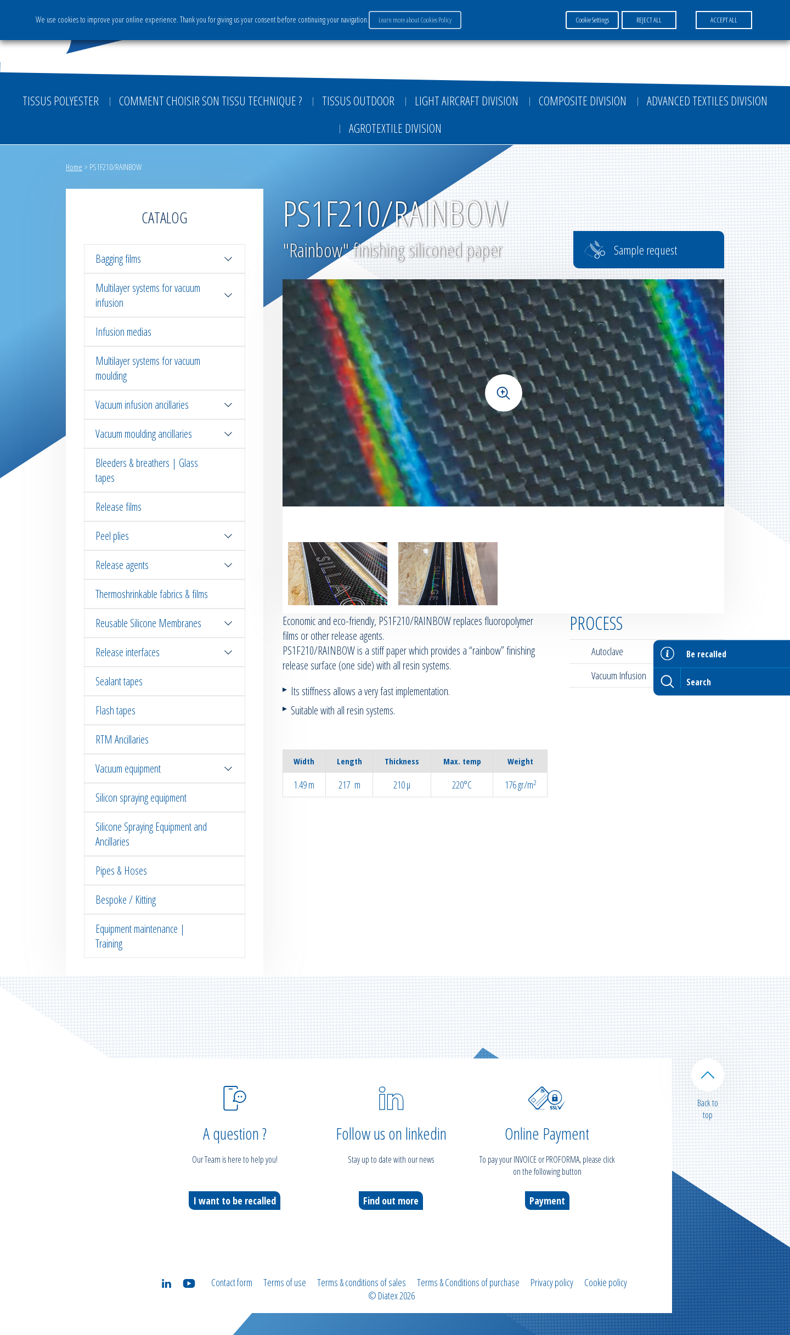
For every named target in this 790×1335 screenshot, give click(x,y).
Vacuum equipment (164, 768)
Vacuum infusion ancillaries (164, 404)
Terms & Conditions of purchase (468, 1282)
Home (74, 166)
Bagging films (164, 258)
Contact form (231, 1282)
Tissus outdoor (358, 100)
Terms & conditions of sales (361, 1282)
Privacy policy (552, 1282)
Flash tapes (115, 710)
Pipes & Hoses (121, 870)
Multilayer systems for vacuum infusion (164, 295)
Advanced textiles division (707, 100)
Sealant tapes (119, 681)
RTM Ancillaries (122, 739)
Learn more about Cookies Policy (415, 20)
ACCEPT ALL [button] (723, 20)
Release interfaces (164, 652)
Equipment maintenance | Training (140, 936)
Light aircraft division (466, 100)
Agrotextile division (395, 128)
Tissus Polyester (60, 100)
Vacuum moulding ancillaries (164, 433)
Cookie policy (605, 1282)
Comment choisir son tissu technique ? (210, 100)
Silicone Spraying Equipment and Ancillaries (151, 834)
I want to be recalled (234, 1200)
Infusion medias (123, 331)
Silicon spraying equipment (141, 797)
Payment (547, 1200)
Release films (118, 506)
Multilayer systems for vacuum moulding (147, 368)
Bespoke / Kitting (125, 899)
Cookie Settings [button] (592, 20)
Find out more (391, 1200)
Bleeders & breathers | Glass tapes (146, 470)
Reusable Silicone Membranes (164, 623)
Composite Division (583, 100)
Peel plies (164, 535)
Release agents (164, 564)
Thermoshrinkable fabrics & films (151, 594)
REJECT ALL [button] (649, 20)
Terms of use (284, 1282)
